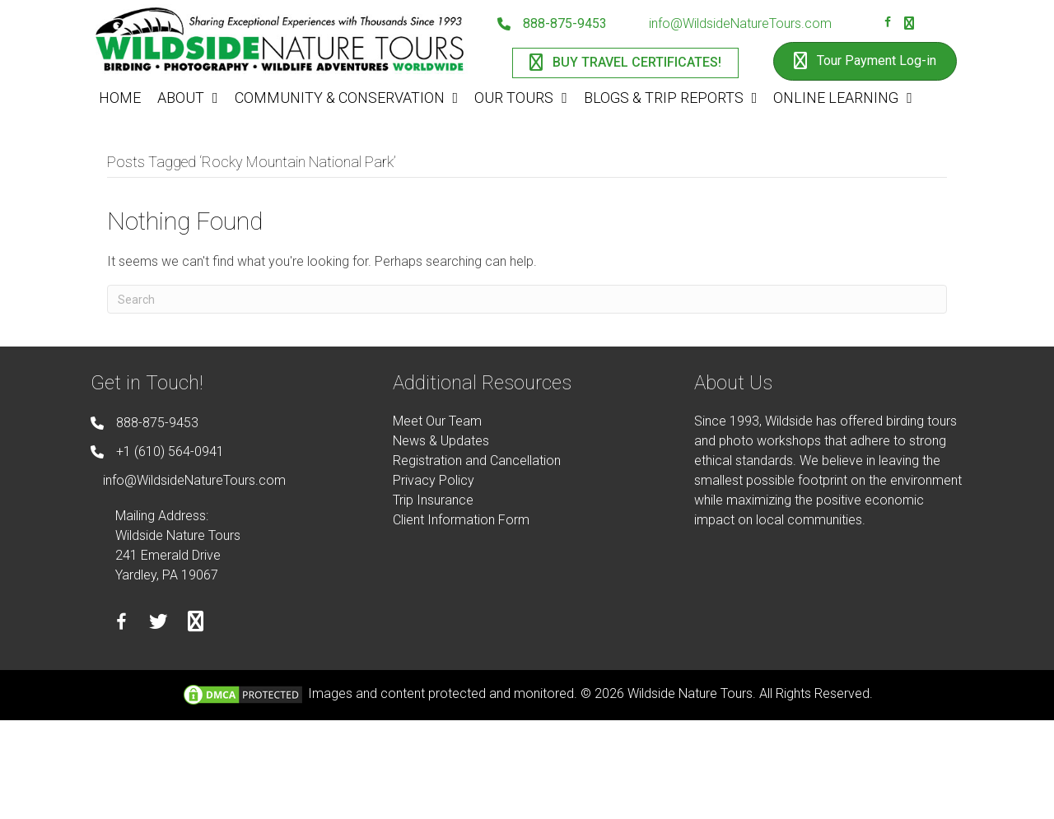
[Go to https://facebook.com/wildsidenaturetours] (887, 24)
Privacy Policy (433, 480)
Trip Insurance (433, 500)
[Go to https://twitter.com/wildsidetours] (158, 624)
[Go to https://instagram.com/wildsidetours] (909, 24)
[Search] (527, 299)
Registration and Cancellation (477, 460)
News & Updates (441, 441)
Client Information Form (461, 520)
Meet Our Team (437, 421)
